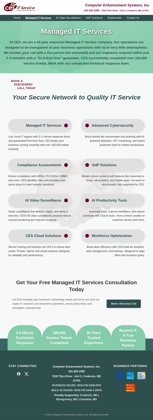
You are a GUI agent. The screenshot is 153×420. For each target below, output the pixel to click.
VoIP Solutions (93, 17)
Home (17, 17)
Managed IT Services (38, 17)
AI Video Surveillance (68, 17)
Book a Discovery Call (123, 303)
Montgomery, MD (66, 399)
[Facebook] (19, 374)
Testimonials (114, 17)
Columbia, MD (88, 399)
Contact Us (132, 17)
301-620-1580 (91, 10)
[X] (26, 374)
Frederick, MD (88, 395)
